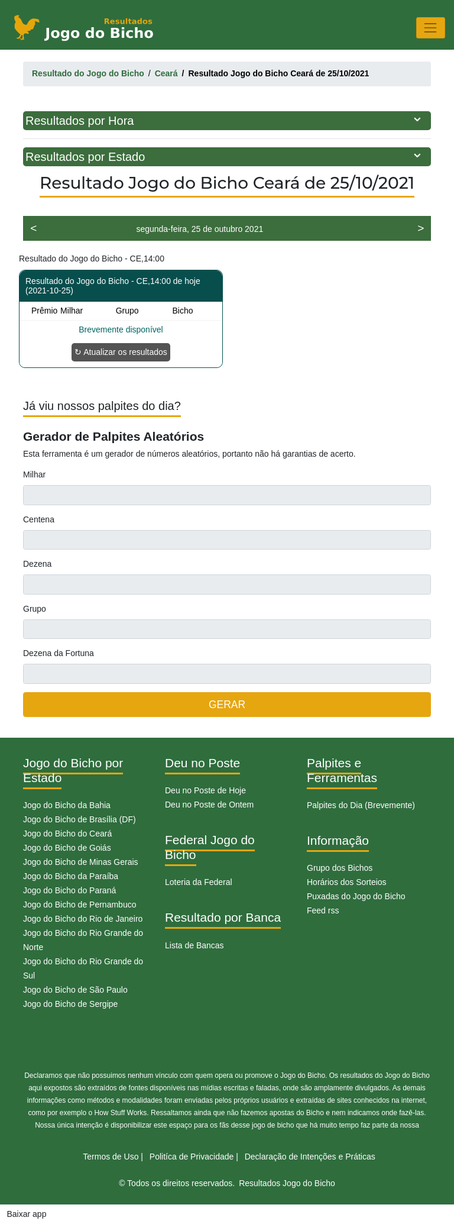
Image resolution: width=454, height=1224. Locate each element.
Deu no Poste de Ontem (209, 804)
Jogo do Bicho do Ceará (67, 833)
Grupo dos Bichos (339, 868)
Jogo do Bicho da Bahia (67, 805)
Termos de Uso (110, 1156)
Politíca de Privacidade (192, 1156)
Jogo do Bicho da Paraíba (70, 876)
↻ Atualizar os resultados (120, 352)
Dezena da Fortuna (58, 653)
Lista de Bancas (194, 945)
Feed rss (323, 910)
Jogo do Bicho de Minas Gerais (80, 862)
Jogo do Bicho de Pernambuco (79, 904)
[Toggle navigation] (430, 27)
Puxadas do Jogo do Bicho (356, 896)
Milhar (34, 474)
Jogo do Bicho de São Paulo (75, 989)
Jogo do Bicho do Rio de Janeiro (82, 918)
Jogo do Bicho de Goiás (67, 847)
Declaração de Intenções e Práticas (310, 1156)
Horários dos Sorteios (347, 882)
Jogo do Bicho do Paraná (69, 890)
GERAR (227, 704)
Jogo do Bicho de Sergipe (70, 1004)
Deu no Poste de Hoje (205, 790)
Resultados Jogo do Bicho (287, 1183)
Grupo (34, 608)
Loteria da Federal (198, 882)
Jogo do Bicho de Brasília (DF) (79, 819)
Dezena (37, 564)
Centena (38, 519)
